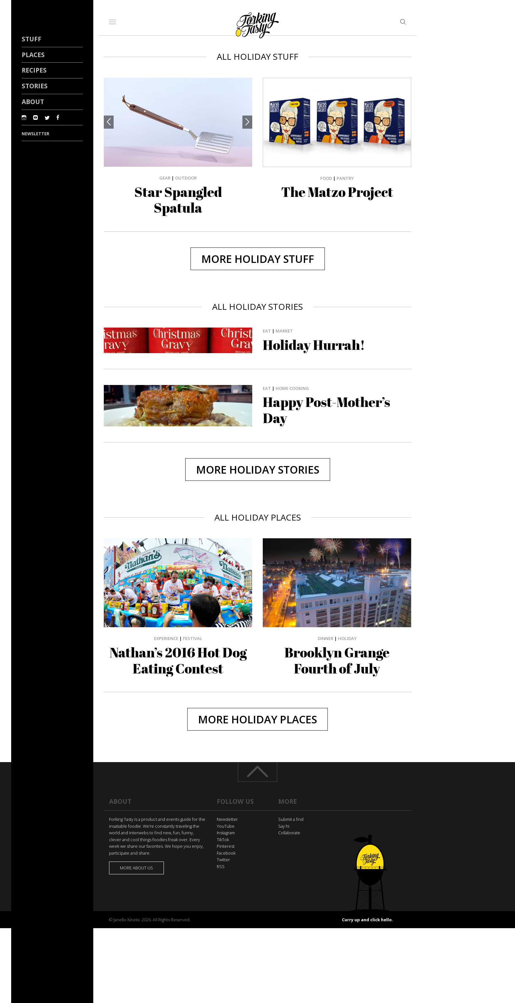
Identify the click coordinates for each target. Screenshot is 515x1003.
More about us (136, 868)
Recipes (34, 70)
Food (326, 178)
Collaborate (289, 833)
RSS (221, 866)
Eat (267, 331)
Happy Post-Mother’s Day (326, 410)
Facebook (226, 853)
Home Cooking (292, 388)
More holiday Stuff (257, 259)
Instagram (226, 833)
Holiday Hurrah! (314, 345)
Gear (164, 178)
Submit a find (290, 819)
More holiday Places (257, 719)
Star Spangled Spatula (178, 200)
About (33, 101)
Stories (35, 85)
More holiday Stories (257, 469)
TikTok (223, 840)
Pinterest (226, 846)
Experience (166, 638)
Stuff (31, 38)
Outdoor (186, 178)
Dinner (325, 638)
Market (284, 331)
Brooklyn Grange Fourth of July (337, 660)
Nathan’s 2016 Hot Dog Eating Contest (178, 660)
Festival (192, 638)
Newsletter (227, 819)
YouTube (226, 826)
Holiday (347, 638)
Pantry (345, 178)
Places (33, 54)
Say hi (283, 826)
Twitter (223, 860)
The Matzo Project (337, 192)
